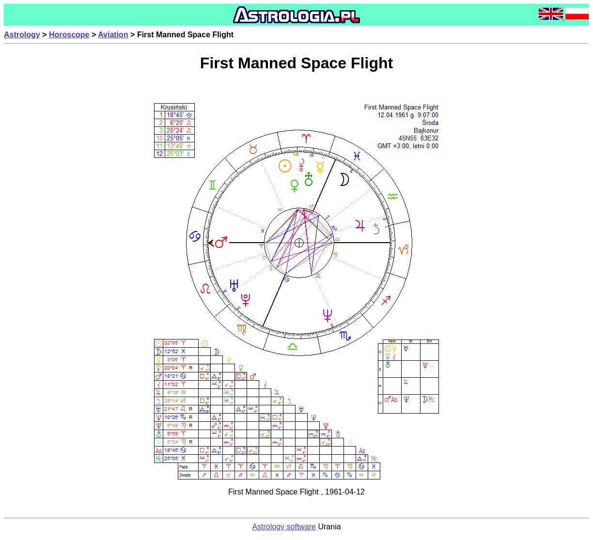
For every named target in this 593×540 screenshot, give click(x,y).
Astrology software (284, 527)
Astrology (22, 35)
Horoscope (69, 35)
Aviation (113, 35)
